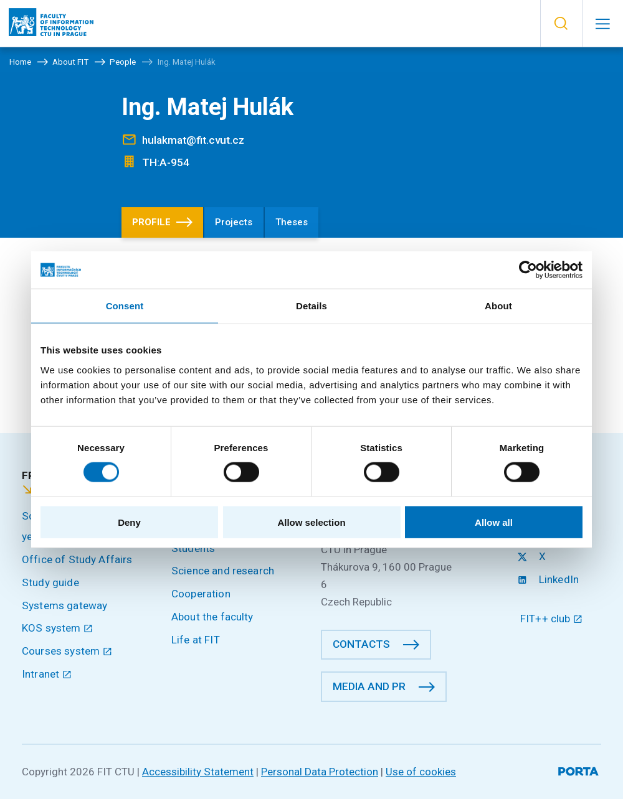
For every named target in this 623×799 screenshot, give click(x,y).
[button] (561, 23)
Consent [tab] (125, 306)
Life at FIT (195, 639)
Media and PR (369, 686)
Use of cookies (421, 771)
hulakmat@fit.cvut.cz (193, 140)
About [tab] (498, 306)
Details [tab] (311, 306)
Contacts (361, 644)
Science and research (222, 570)
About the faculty (212, 616)
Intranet (47, 674)
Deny (129, 521)
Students (193, 548)
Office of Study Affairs (77, 559)
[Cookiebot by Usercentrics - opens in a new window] (528, 270)
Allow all (494, 521)
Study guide (50, 582)
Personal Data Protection (319, 771)
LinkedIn (549, 579)
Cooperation (201, 593)
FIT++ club (551, 618)
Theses (291, 222)
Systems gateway (64, 605)
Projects (233, 222)
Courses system (67, 651)
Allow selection (311, 521)
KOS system (57, 628)
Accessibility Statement (198, 771)
